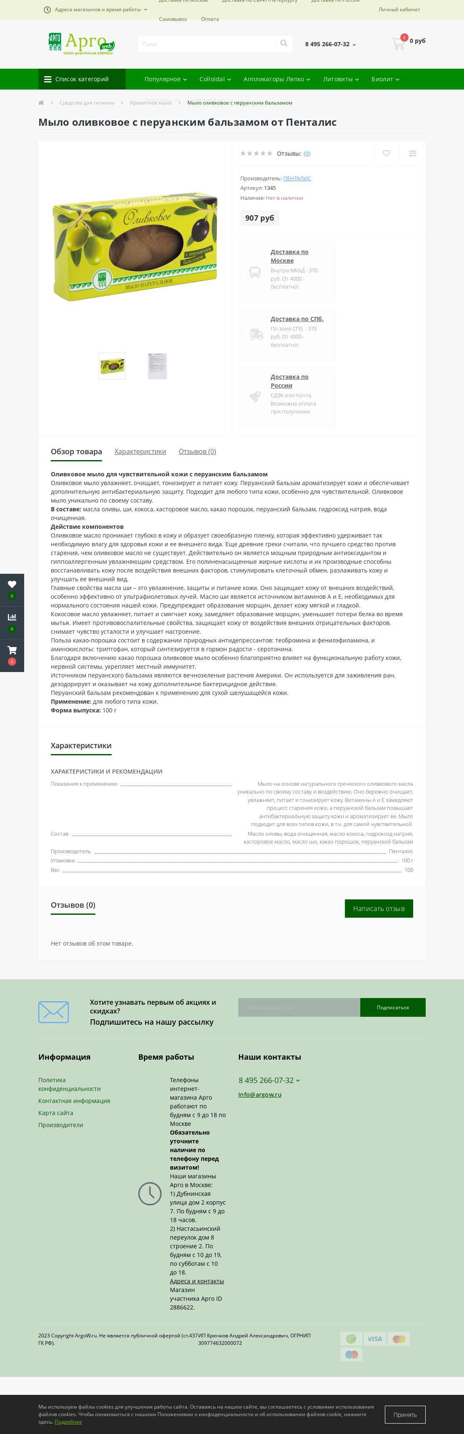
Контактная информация (74, 1101)
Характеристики (140, 451)
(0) (307, 153)
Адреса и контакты (197, 1281)
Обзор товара (76, 451)
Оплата (210, 18)
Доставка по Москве (290, 256)
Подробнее (68, 1421)
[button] (95, 9)
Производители (60, 1125)
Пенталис (297, 178)
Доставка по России (290, 381)
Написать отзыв (379, 908)
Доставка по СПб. (297, 319)
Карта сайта (55, 1113)
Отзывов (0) (197, 451)
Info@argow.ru (260, 1094)
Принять (405, 1415)
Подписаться (393, 1007)
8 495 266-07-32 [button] (269, 1080)
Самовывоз (173, 18)
